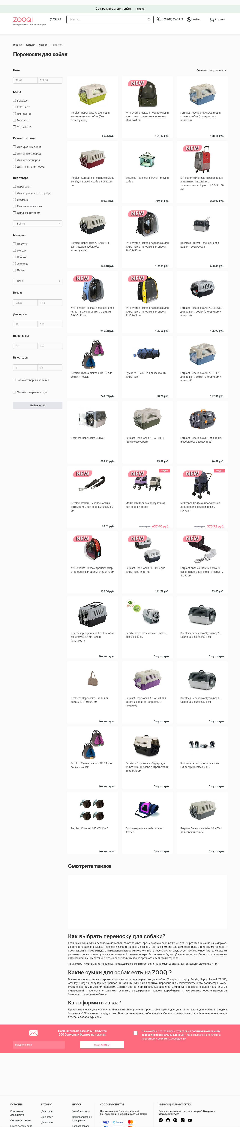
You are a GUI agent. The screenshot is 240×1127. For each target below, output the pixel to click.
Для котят (47, 1117)
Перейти (140, 4)
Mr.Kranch (23, 115)
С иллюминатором (28, 208)
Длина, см (20, 309)
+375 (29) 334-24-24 (173, 14)
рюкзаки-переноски (29, 201)
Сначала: (202, 65)
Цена (16, 65)
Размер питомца (24, 133)
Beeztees (22, 95)
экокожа (22, 259)
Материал (19, 230)
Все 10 (38, 219)
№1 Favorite (24, 109)
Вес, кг (17, 288)
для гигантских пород (30, 161)
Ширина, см (21, 331)
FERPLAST (23, 102)
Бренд (17, 87)
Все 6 (38, 276)
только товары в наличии (33, 375)
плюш (21, 265)
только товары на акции (32, 387)
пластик (22, 239)
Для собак (47, 1122)
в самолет (23, 195)
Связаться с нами (20, 1120)
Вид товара (20, 173)
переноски (23, 181)
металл (21, 245)
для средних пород (29, 148)
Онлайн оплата (81, 1111)
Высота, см (20, 353)
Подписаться (102, 1036)
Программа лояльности (17, 1113)
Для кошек (47, 1111)
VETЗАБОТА (24, 122)
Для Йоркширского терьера (34, 188)
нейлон (21, 252)
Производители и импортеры (82, 1119)
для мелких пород (28, 155)
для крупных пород (29, 142)
